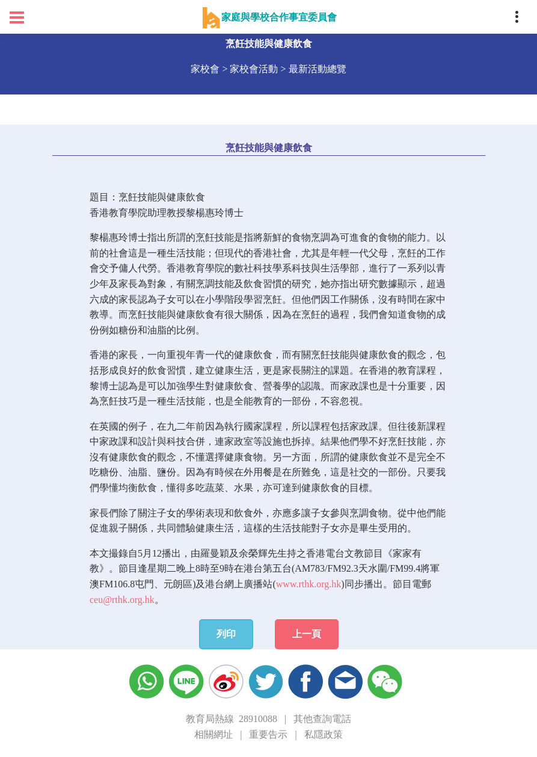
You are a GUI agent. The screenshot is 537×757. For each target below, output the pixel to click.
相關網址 (213, 734)
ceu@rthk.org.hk (122, 600)
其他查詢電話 (322, 719)
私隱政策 (323, 734)
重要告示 (268, 734)
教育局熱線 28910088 (231, 719)
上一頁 (306, 634)
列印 (226, 634)
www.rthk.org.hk (308, 584)
